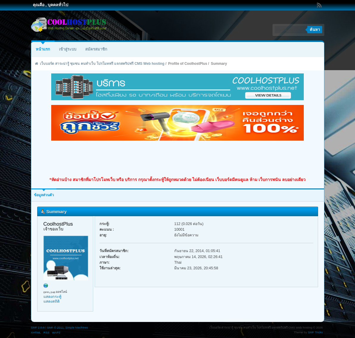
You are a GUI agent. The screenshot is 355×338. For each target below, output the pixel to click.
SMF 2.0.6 (38, 327)
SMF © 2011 (55, 327)
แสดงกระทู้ (52, 297)
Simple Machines (76, 327)
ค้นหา (315, 29)
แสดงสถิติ (51, 301)
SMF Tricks (315, 332)
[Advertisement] (177, 158)
